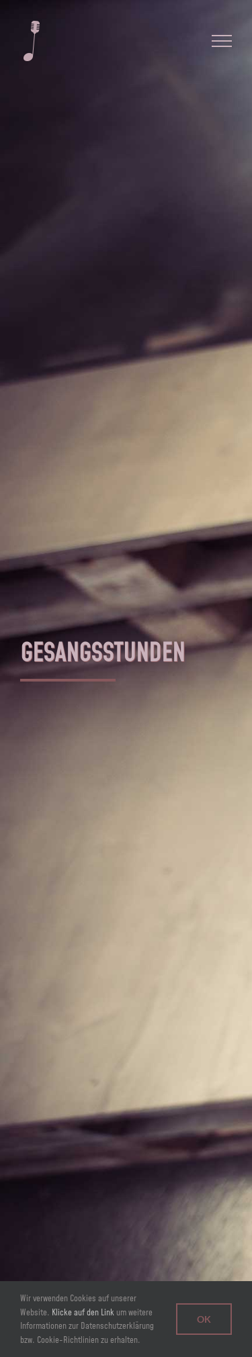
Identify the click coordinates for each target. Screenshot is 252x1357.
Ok (204, 1319)
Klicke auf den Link (83, 1312)
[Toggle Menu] (222, 41)
